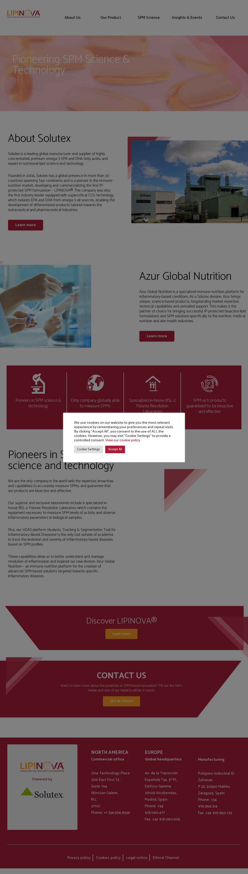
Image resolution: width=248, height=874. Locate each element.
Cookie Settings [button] (88, 449)
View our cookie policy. (123, 440)
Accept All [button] (115, 449)
